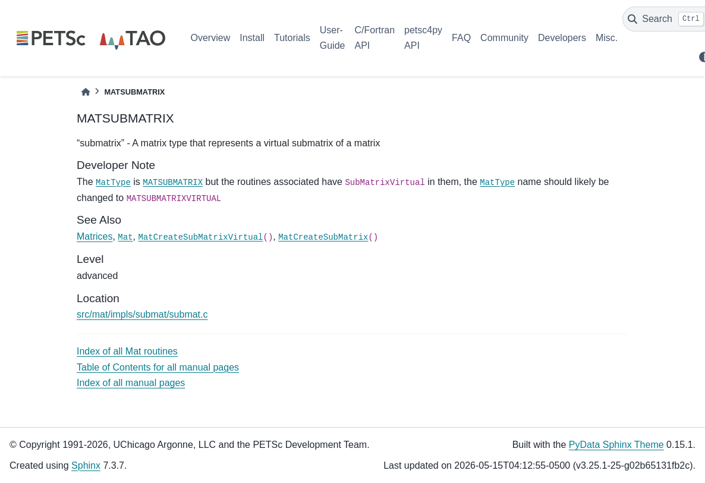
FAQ (461, 38)
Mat (125, 237)
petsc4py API (423, 38)
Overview (211, 38)
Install (252, 38)
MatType (113, 182)
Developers (562, 38)
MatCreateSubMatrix (323, 237)
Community (504, 38)
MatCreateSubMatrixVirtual (200, 237)
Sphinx (85, 465)
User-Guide (332, 38)
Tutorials (292, 38)
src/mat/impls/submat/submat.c (142, 314)
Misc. (607, 38)
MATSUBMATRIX (173, 182)
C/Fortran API (374, 38)
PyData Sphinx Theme (616, 445)
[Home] (85, 92)
